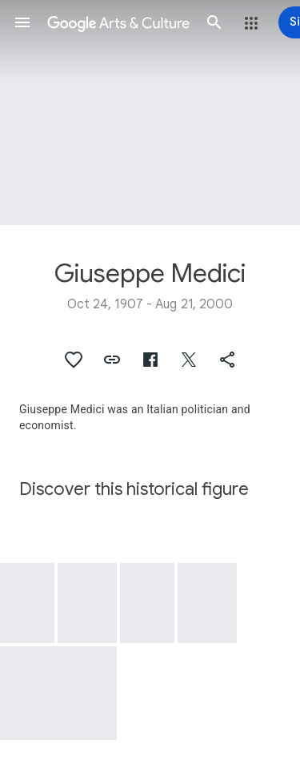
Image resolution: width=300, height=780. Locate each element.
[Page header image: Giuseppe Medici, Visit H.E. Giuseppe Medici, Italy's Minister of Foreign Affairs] (150, 112)
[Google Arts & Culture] (118, 22)
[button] (22, 22)
